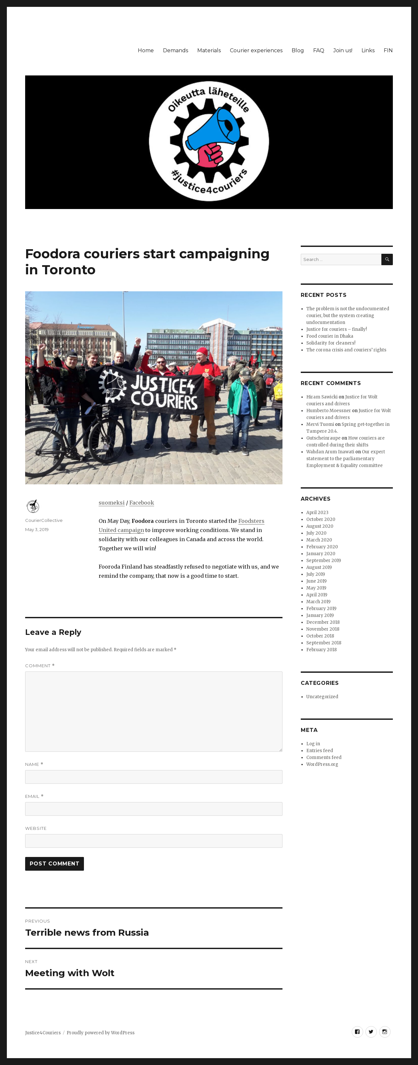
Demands (175, 50)
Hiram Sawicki (322, 397)
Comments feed (324, 757)
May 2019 (316, 588)
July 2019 (315, 574)
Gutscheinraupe (323, 438)
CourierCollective (44, 520)
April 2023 (317, 512)
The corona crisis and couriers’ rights (346, 350)
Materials (209, 50)
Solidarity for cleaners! (330, 343)
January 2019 (320, 615)
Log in (313, 744)
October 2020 (320, 519)
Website (36, 828)
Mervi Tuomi (320, 424)
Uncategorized (322, 697)
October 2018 (320, 636)
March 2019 (318, 602)
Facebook (141, 502)
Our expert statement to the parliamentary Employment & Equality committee (345, 458)
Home (146, 50)
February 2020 (322, 547)
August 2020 (319, 526)
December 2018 (323, 622)
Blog (298, 50)
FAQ (318, 50)
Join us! (342, 50)
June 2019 (316, 581)
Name (34, 764)
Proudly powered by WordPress (101, 1033)
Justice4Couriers (43, 1033)
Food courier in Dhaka (329, 336)
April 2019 (316, 595)
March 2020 (319, 540)
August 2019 (319, 567)
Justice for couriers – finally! (336, 329)
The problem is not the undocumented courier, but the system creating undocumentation (347, 315)
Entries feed (319, 750)
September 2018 (323, 643)
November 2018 (322, 629)
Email (34, 796)
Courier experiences (256, 50)
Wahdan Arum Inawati (330, 452)
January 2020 (320, 554)
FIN (388, 50)
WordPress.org (322, 764)
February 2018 (321, 650)
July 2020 (316, 533)
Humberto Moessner (328, 410)
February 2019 (321, 608)
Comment (40, 666)
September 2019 (323, 560)
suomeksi (112, 502)
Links (368, 50)
